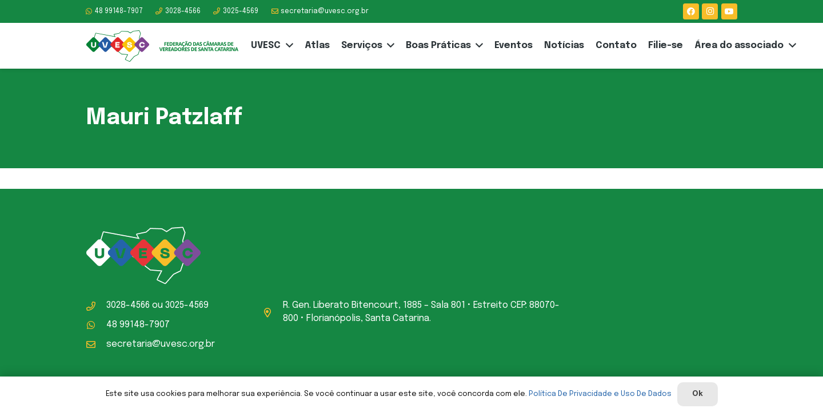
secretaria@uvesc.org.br (160, 344)
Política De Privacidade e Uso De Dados (600, 394)
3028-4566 (128, 305)
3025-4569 (187, 305)
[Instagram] (710, 11)
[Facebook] (691, 11)
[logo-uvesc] (162, 46)
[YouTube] (729, 11)
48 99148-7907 (138, 325)
